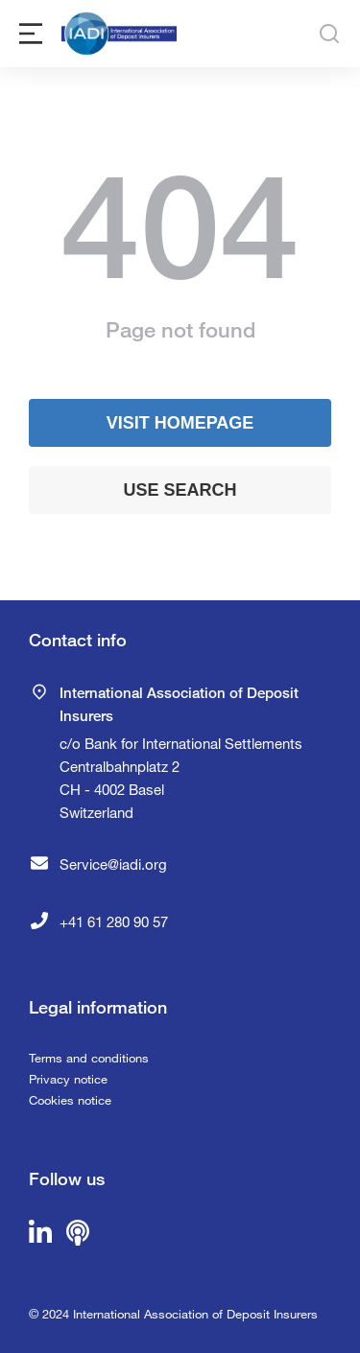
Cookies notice (70, 1100)
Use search (179, 490)
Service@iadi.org (113, 864)
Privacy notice (68, 1078)
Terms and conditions (89, 1057)
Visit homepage (180, 422)
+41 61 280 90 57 (114, 921)
